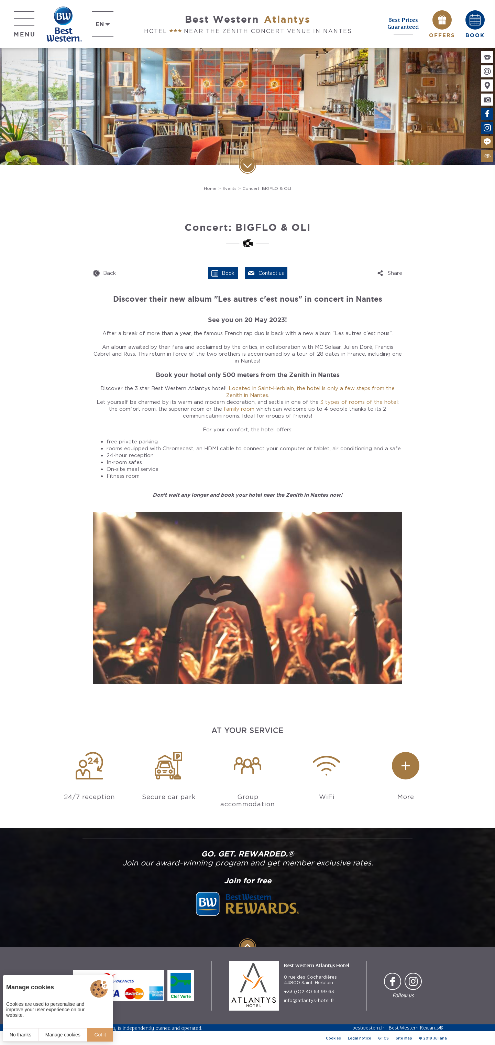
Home (210, 188)
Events (229, 188)
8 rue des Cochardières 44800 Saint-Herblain (310, 979)
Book (228, 273)
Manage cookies (62, 1034)
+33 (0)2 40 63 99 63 (309, 991)
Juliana (440, 1038)
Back (109, 273)
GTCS (383, 1038)
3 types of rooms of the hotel (359, 402)
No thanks (20, 1034)
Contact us (271, 273)
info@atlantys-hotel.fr (309, 1000)
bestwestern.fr (368, 1028)
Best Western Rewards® (415, 1028)
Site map (404, 1038)
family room (239, 409)
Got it (100, 1034)
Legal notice (359, 1038)
